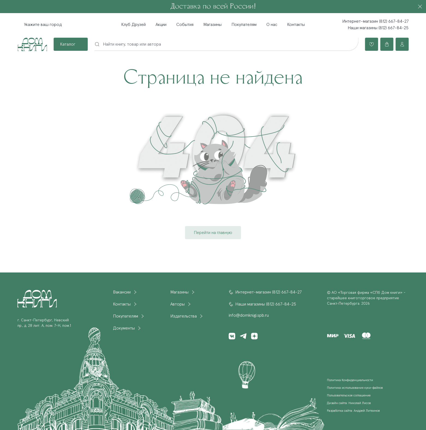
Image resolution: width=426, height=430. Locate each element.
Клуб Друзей (133, 24)
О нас (271, 24)
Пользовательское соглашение (349, 395)
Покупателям (244, 24)
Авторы (177, 304)
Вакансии (122, 292)
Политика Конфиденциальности (350, 380)
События (184, 24)
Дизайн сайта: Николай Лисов (349, 403)
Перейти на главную (213, 232)
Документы (124, 328)
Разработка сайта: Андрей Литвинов (353, 411)
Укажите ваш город (43, 24)
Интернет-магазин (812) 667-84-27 (375, 21)
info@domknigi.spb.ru (249, 315)
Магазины (212, 24)
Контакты (296, 24)
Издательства (183, 316)
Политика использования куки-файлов (355, 388)
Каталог (67, 44)
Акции (161, 24)
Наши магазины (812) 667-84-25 (378, 28)
